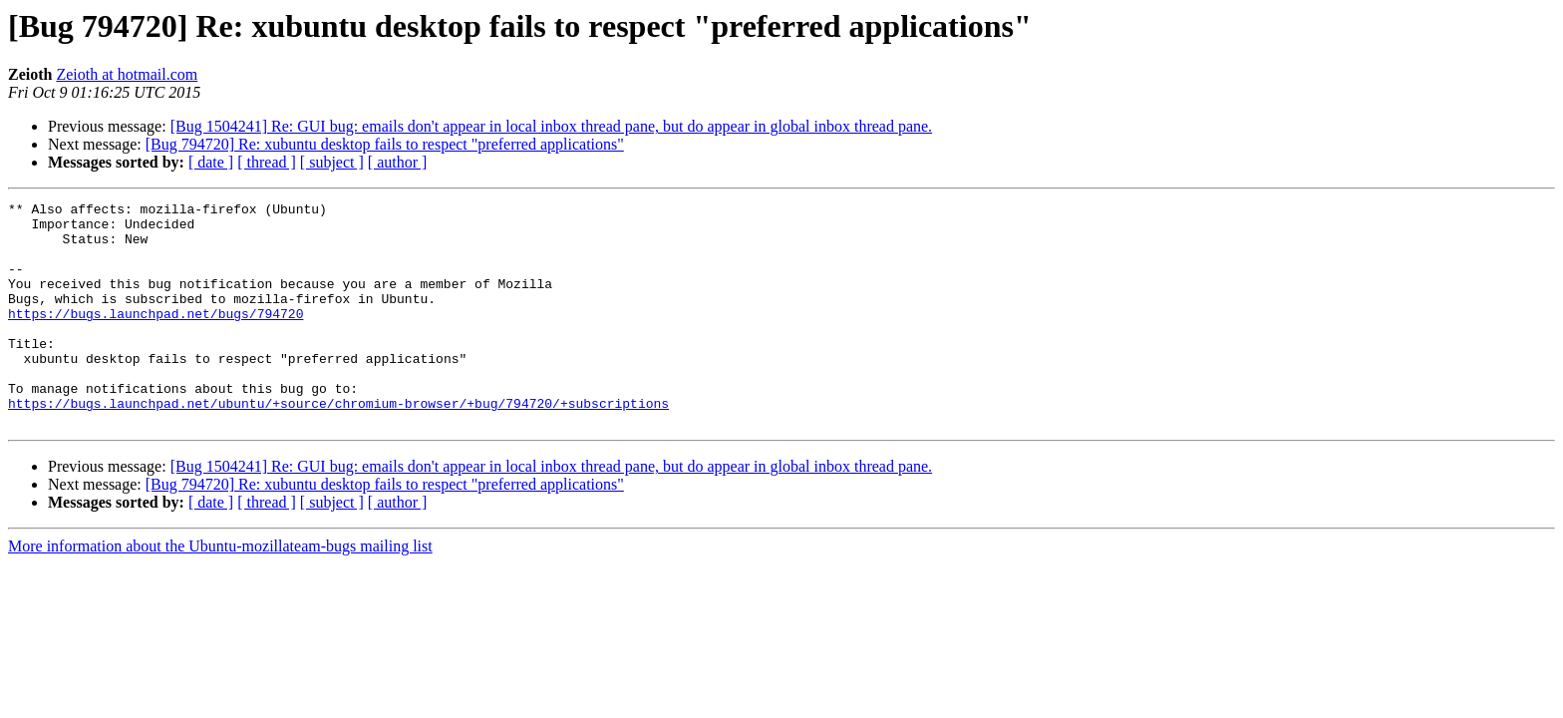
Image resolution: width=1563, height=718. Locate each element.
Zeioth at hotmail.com (126, 74)
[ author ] (398, 162)
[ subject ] (332, 162)
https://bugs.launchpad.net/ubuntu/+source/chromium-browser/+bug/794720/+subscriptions (338, 445)
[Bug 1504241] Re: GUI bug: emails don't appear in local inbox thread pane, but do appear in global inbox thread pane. (551, 126)
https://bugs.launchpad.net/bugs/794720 (155, 337)
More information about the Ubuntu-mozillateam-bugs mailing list (220, 590)
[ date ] (210, 162)
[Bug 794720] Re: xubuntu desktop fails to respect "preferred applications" (385, 144)
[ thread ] (266, 162)
